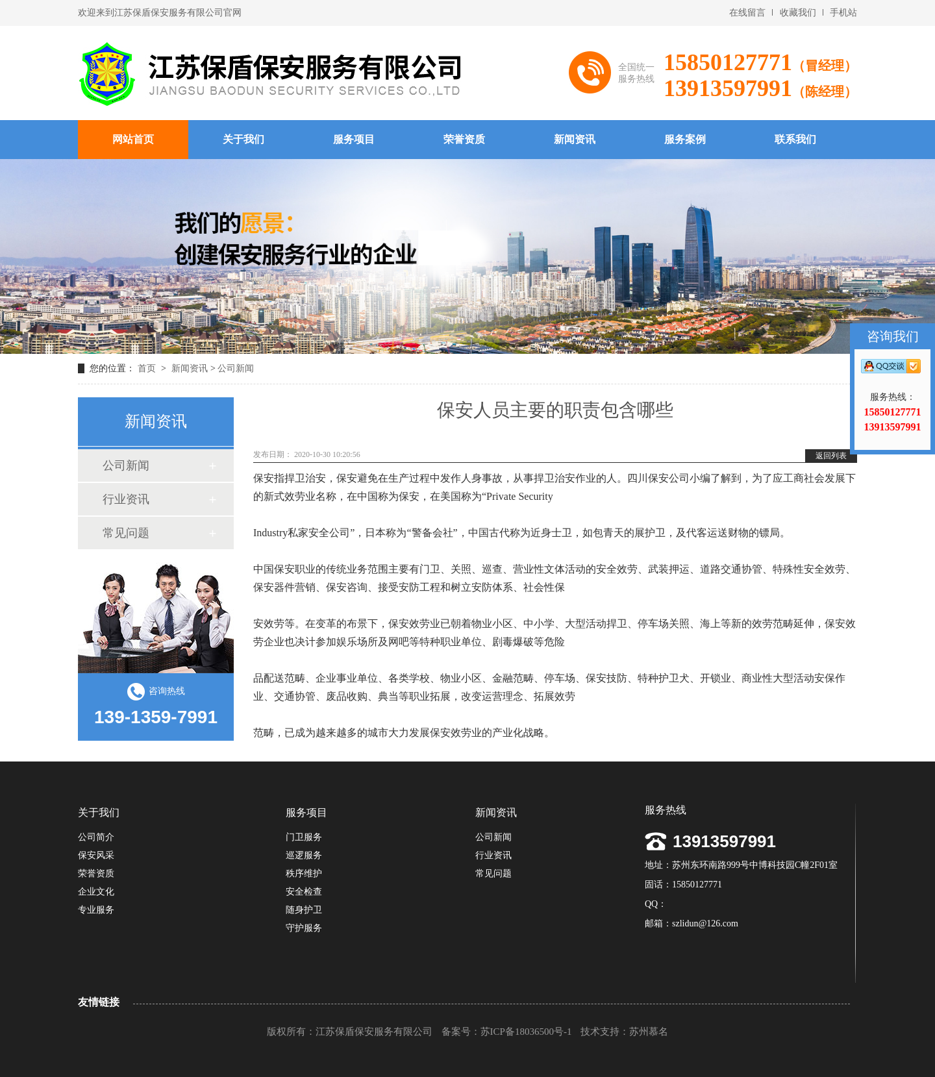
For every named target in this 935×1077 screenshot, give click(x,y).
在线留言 (747, 13)
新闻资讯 (574, 139)
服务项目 (354, 139)
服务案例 (685, 139)
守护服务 (304, 928)
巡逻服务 (304, 855)
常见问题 (126, 532)
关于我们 (243, 139)
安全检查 (304, 892)
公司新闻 (236, 368)
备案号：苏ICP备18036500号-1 (507, 1031)
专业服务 (96, 910)
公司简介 (96, 837)
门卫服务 (304, 837)
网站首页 (133, 139)
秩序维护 (304, 873)
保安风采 (96, 855)
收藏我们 (798, 13)
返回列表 (831, 455)
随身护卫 (304, 910)
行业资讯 (126, 499)
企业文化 (96, 892)
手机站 (843, 13)
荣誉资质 (464, 139)
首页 (148, 368)
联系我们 (795, 139)
